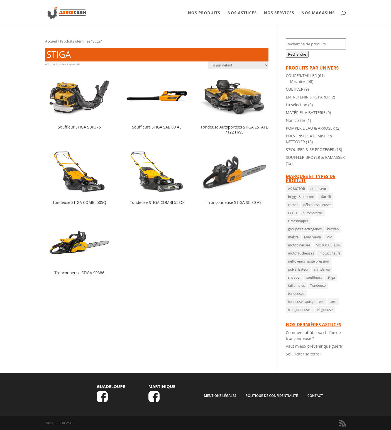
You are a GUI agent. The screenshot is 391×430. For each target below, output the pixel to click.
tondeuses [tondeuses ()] (296, 293)
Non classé (295, 120)
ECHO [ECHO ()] (292, 213)
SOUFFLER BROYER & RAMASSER (315, 157)
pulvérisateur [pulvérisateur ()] (298, 269)
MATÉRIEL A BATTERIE (305, 112)
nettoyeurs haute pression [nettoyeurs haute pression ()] (308, 261)
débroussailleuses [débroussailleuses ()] (317, 204)
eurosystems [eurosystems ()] (312, 213)
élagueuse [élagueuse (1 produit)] (325, 309)
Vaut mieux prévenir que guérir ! (315, 346)
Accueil (51, 41)
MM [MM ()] (329, 237)
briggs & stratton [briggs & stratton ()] (301, 196)
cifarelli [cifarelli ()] (325, 196)
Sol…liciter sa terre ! (303, 354)
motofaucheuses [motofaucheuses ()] (301, 253)
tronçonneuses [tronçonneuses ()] (299, 309)
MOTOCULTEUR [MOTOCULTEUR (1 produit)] (328, 245)
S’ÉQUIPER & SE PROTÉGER (310, 149)
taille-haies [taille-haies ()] (296, 285)
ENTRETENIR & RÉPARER (307, 97)
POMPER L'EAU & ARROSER (310, 128)
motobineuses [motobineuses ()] (299, 245)
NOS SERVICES (279, 13)
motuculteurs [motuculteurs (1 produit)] (329, 253)
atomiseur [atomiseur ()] (318, 188)
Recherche (297, 54)
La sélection (296, 104)
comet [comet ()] (293, 204)
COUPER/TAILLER (301, 75)
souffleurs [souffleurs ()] (314, 277)
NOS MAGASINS (318, 13)
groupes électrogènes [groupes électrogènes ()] (305, 229)
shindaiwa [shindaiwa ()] (322, 269)
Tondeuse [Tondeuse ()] (318, 285)
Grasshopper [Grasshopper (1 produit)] (298, 221)
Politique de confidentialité (272, 395)
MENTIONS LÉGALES (220, 395)
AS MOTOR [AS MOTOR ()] (296, 188)
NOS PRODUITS (204, 13)
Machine (298, 81)
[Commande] (238, 65)
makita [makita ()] (293, 237)
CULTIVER (294, 89)
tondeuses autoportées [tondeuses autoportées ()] (306, 301)
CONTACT (315, 395)
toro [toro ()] (333, 301)
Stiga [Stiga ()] (331, 277)
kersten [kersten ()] (333, 229)
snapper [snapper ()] (294, 277)
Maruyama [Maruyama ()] (312, 237)
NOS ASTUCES (241, 13)
